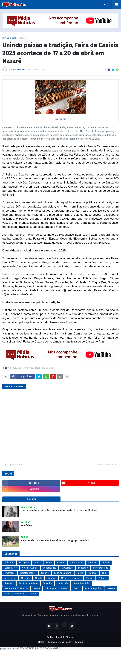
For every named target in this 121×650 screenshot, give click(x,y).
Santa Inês (62, 583)
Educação (83, 567)
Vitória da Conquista (15, 593)
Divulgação (67, 567)
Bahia (37, 562)
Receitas (9, 583)
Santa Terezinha (82, 583)
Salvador (47, 583)
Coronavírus (11, 567)
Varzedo (111, 588)
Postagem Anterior (13, 464)
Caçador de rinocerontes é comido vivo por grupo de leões (55, 540)
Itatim (80, 573)
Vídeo (33, 593)
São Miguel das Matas (56, 588)
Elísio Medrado (100, 567)
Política (102, 578)
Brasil (49, 562)
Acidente (9, 562)
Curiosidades (49, 567)
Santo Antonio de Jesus (16, 588)
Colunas (106, 562)
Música (64, 578)
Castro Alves (76, 562)
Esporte (45, 573)
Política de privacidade (59, 642)
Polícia (89, 578)
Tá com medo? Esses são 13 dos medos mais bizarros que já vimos (59, 510)
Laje (104, 573)
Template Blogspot (65, 637)
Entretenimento (25, 368)
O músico (26, 525)
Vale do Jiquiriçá (93, 588)
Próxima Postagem (107, 464)
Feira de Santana (62, 573)
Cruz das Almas (29, 567)
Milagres (25, 578)
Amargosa (24, 562)
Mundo (38, 578)
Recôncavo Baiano (43, 368)
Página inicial (9, 38)
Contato (79, 642)
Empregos (9, 573)
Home (41, 642)
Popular (31, 499)
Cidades (22, 38)
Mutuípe (51, 578)
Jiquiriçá (92, 573)
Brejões (61, 562)
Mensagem (10, 578)
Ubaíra (76, 588)
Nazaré (77, 578)
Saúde (37, 588)
